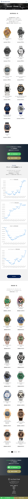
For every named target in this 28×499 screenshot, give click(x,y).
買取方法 (14, 486)
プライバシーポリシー (14, 495)
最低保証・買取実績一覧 (14, 485)
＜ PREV (8, 451)
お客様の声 (14, 491)
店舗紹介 (14, 488)
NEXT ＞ (19, 451)
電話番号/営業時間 (14, 158)
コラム (14, 490)
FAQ (14, 489)
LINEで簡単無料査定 (14, 154)
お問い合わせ (14, 493)
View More (14, 276)
